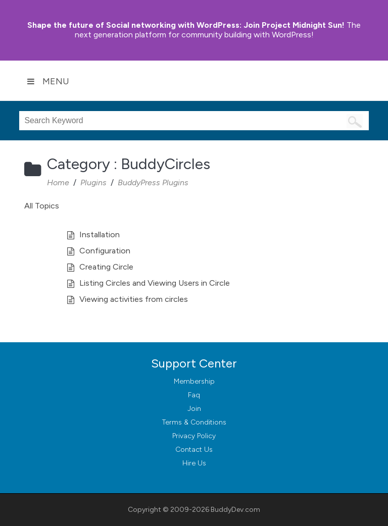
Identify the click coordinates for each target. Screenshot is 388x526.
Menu (48, 81)
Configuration (104, 250)
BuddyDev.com (235, 509)
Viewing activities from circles (133, 299)
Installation (99, 234)
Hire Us (194, 463)
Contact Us (194, 449)
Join (194, 408)
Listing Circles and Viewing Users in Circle (154, 283)
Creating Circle (106, 267)
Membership (194, 381)
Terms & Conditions (194, 422)
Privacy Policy (194, 436)
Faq (194, 395)
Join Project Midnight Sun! (186, 25)
